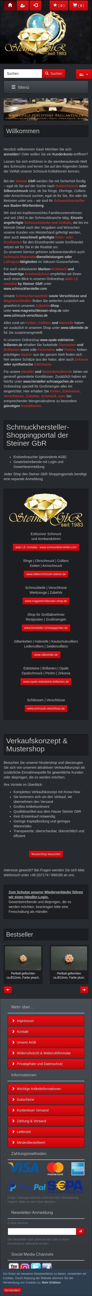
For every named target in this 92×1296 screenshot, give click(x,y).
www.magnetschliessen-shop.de (37, 311)
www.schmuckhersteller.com (25, 289)
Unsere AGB (24, 1042)
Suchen (53, 74)
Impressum (23, 1021)
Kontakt (20, 1032)
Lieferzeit (21, 1132)
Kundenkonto (62, 154)
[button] (84, 74)
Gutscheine (23, 1100)
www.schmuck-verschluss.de (26, 315)
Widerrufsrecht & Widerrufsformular (41, 1053)
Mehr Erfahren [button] (51, 1282)
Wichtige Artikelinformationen (36, 1089)
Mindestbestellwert (28, 1143)
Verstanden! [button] (12, 1290)
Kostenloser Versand (30, 1110)
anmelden (11, 154)
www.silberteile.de (74, 328)
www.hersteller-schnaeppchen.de (48, 381)
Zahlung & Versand (29, 1121)
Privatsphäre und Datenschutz (37, 1064)
